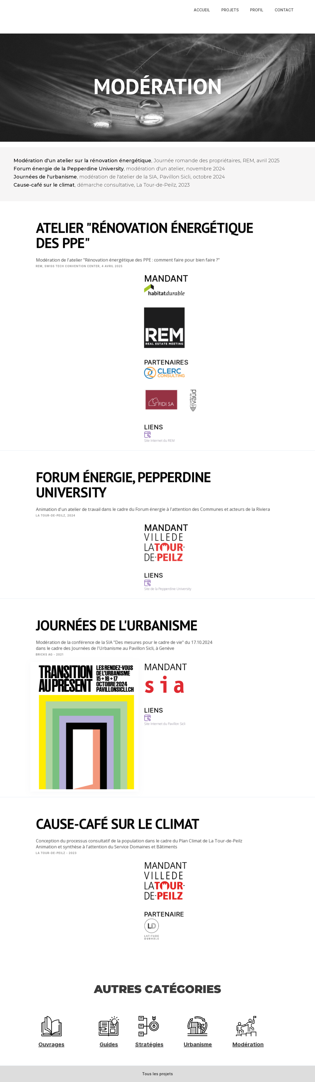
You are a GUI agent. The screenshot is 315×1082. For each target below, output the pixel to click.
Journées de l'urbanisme (45, 177)
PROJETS (230, 10)
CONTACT (284, 10)
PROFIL (256, 10)
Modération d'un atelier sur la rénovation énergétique (82, 161)
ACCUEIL (202, 10)
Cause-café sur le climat (44, 185)
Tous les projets (157, 1073)
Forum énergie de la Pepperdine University (69, 169)
